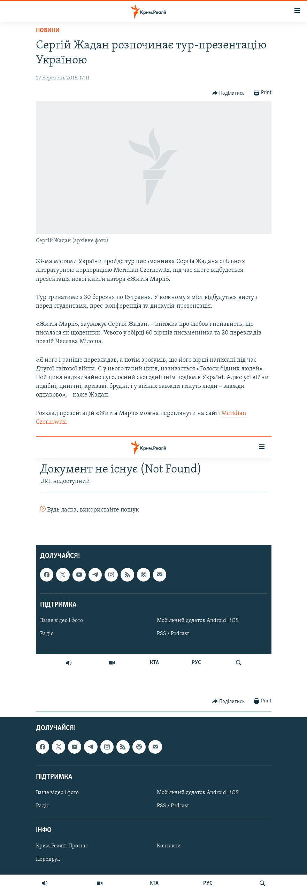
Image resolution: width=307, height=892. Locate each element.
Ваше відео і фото (57, 792)
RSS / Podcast (173, 806)
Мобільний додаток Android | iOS (198, 792)
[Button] (228, 93)
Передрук (48, 859)
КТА (154, 883)
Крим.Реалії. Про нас (62, 846)
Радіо (42, 806)
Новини (48, 30)
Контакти (169, 846)
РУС (208, 883)
